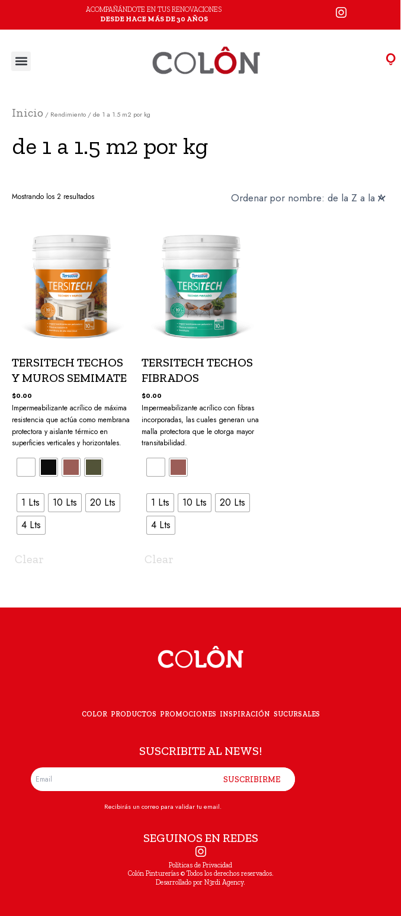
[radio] (26, 467)
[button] (21, 61)
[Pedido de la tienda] (312, 198)
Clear (29, 559)
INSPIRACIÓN (245, 714)
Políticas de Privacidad (200, 865)
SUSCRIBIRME (252, 779)
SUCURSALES (297, 714)
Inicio (27, 112)
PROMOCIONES (188, 714)
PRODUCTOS (133, 714)
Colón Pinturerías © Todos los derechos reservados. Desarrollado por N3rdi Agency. (201, 877)
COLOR (94, 714)
